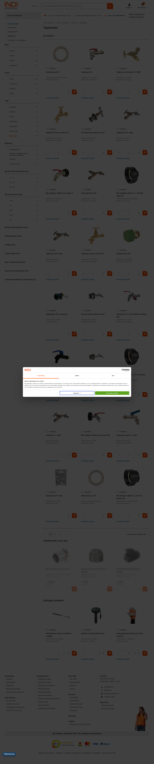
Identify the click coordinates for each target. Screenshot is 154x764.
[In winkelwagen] (74, 92)
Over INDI (72, 676)
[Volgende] (65, 534)
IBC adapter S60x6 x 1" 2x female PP (130, 376)
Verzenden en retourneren (46, 685)
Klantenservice (43, 676)
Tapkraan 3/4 (86, 72)
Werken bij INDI (75, 682)
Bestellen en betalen (44, 682)
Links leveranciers (44, 705)
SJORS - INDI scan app (14, 710)
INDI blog (72, 716)
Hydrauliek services (76, 704)
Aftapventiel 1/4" (123, 254)
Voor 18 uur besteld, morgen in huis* (59, 15)
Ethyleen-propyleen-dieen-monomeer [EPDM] (24, 154)
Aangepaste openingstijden (46, 708)
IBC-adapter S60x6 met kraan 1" (60, 193)
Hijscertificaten (74, 701)
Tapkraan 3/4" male (54, 254)
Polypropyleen (24, 149)
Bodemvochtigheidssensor (93, 633)
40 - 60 (24, 187)
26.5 (24, 210)
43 (24, 220)
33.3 (24, 215)
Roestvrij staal (24, 164)
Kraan (24, 79)
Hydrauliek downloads (13, 689)
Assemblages (74, 697)
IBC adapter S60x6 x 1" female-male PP (129, 194)
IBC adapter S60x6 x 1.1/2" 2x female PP (129, 497)
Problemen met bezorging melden (49, 698)
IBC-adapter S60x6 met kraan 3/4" (95, 435)
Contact (103, 676)
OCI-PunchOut (11, 701)
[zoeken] (110, 6)
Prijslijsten (9, 679)
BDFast (24, 51)
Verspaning (73, 710)
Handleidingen (10, 682)
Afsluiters (74, 23)
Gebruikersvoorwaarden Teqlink (80, 724)
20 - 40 (24, 182)
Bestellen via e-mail (12, 704)
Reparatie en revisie (76, 707)
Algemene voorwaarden (46, 753)
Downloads (9, 676)
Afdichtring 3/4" (53, 72)
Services (71, 694)
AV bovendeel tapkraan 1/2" (93, 133)
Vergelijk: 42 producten (136, 17)
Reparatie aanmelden (45, 695)
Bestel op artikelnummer (137, 14)
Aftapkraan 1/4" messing (56, 314)
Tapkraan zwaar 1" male (126, 435)
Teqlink (71, 721)
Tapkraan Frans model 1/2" (57, 133)
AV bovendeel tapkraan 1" (92, 375)
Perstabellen (10, 685)
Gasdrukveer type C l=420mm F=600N (58, 634)
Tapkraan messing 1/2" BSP (128, 72)
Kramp (24, 60)
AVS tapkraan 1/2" (89, 193)
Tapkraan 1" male (53, 435)
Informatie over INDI (109, 753)
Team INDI (73, 679)
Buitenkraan (24, 131)
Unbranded (24, 65)
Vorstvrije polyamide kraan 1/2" (59, 375)
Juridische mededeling (72, 753)
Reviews (72, 689)
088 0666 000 (120, 15)
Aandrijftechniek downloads (15, 692)
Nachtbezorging (43, 702)
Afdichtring (24, 121)
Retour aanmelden (44, 689)
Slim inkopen (10, 698)
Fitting (24, 93)
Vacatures (73, 685)
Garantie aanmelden (44, 692)
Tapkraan (24, 107)
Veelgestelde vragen (44, 679)
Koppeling (24, 84)
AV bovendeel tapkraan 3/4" (93, 314)
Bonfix (24, 56)
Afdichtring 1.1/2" (88, 496)
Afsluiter (24, 89)
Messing (24, 159)
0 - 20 (24, 177)
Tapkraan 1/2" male (124, 133)
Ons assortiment (48, 23)
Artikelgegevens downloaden (15, 707)
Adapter (24, 112)
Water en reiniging (62, 23)
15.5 (24, 201)
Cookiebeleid (96, 753)
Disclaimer (59, 753)
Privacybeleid (86, 753)
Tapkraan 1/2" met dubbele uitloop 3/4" (131, 315)
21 (24, 205)
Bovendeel (24, 126)
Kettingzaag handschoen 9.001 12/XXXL (129, 634)
